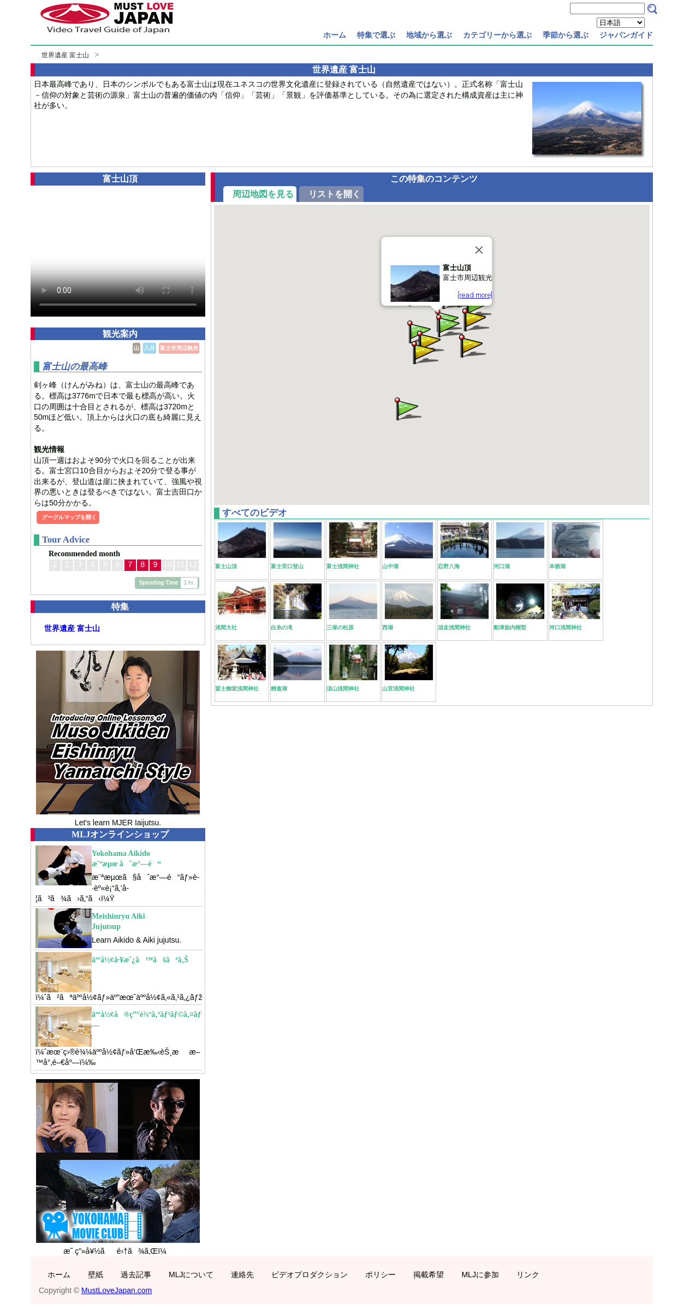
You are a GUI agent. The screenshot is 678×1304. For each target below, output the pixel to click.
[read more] (474, 295)
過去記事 (136, 1274)
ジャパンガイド (626, 35)
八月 (149, 348)
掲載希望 (428, 1274)
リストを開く (334, 194)
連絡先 (242, 1274)
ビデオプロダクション (309, 1274)
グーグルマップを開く (69, 517)
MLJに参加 (479, 1274)
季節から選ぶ (565, 35)
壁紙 (95, 1274)
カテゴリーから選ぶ (497, 35)
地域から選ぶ (429, 35)
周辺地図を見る (263, 194)
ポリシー (380, 1274)
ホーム (334, 35)
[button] (424, 352)
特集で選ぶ (376, 35)
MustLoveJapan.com (116, 1290)
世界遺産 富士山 (65, 55)
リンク (527, 1274)
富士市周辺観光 (179, 348)
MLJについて (191, 1274)
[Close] (479, 250)
